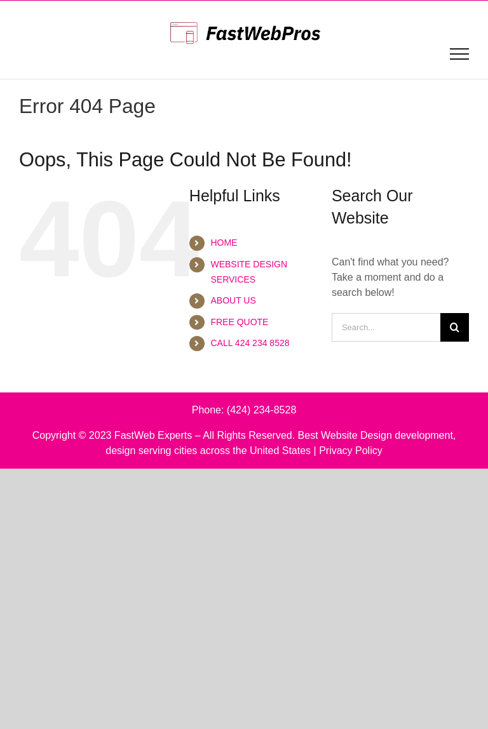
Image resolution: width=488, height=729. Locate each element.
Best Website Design (345, 435)
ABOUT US (232, 300)
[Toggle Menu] (460, 54)
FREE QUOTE (239, 322)
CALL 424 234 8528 (249, 343)
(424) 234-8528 (261, 410)
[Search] (454, 327)
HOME (223, 242)
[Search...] (386, 327)
